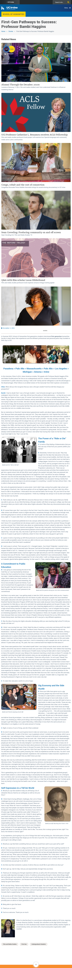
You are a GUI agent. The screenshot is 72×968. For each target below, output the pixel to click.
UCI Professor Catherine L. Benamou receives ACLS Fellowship (34, 134)
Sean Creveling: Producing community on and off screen (31, 232)
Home (3, 31)
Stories (10, 31)
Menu (66, 8)
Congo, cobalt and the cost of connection (22, 184)
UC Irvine (11, 2)
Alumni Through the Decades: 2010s (20, 84)
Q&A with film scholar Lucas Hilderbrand (23, 280)
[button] (36, 964)
